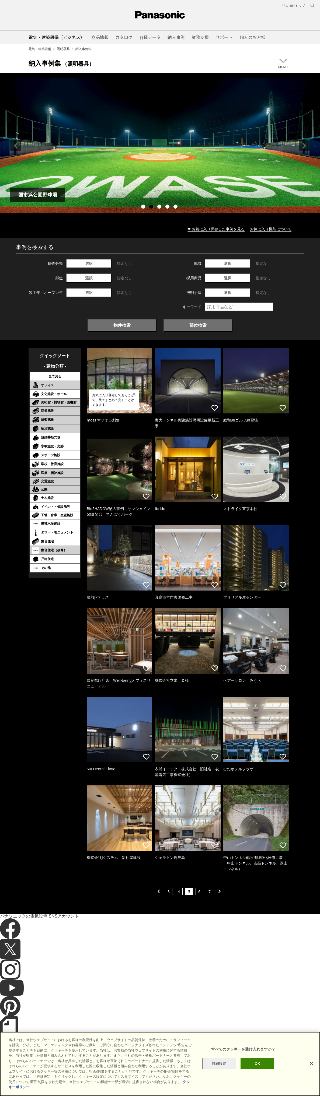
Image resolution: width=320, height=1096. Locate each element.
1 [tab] (144, 207)
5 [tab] (176, 207)
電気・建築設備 (40, 49)
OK (257, 1064)
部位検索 (198, 325)
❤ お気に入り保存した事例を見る (216, 228)
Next (304, 145)
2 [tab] (152, 207)
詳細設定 (219, 1064)
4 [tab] (168, 207)
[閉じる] (311, 1063)
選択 (89, 263)
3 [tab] (160, 207)
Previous (15, 145)
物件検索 (122, 325)
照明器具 (63, 49)
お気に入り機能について (270, 228)
